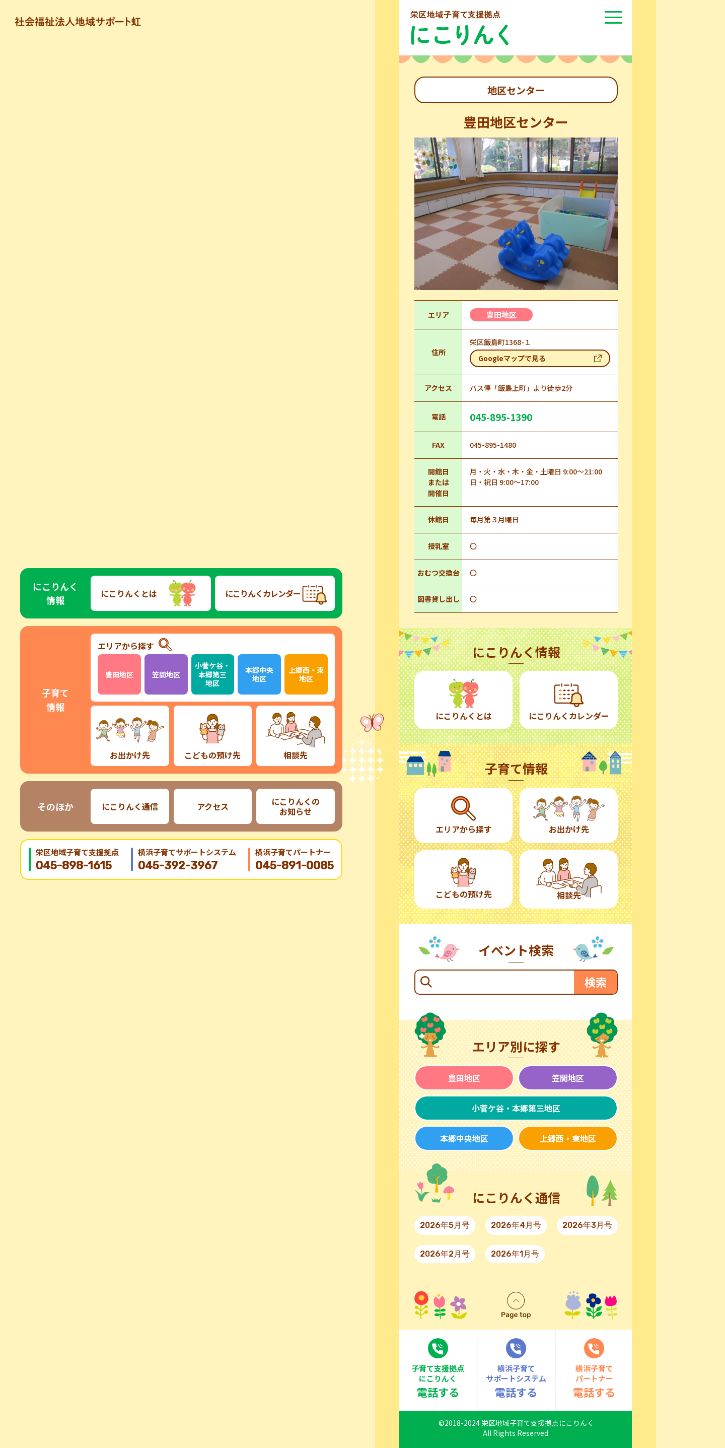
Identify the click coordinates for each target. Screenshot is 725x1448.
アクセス (213, 806)
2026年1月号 (515, 1254)
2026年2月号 (445, 1254)
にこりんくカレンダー (263, 593)
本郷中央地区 (259, 674)
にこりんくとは (129, 593)
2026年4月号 (516, 1225)
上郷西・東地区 (306, 674)
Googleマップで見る (512, 358)
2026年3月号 (587, 1225)
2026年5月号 (445, 1225)
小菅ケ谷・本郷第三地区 (212, 674)
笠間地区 (166, 674)
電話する (438, 1368)
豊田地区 (119, 674)
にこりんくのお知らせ (295, 806)
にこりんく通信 (130, 806)
